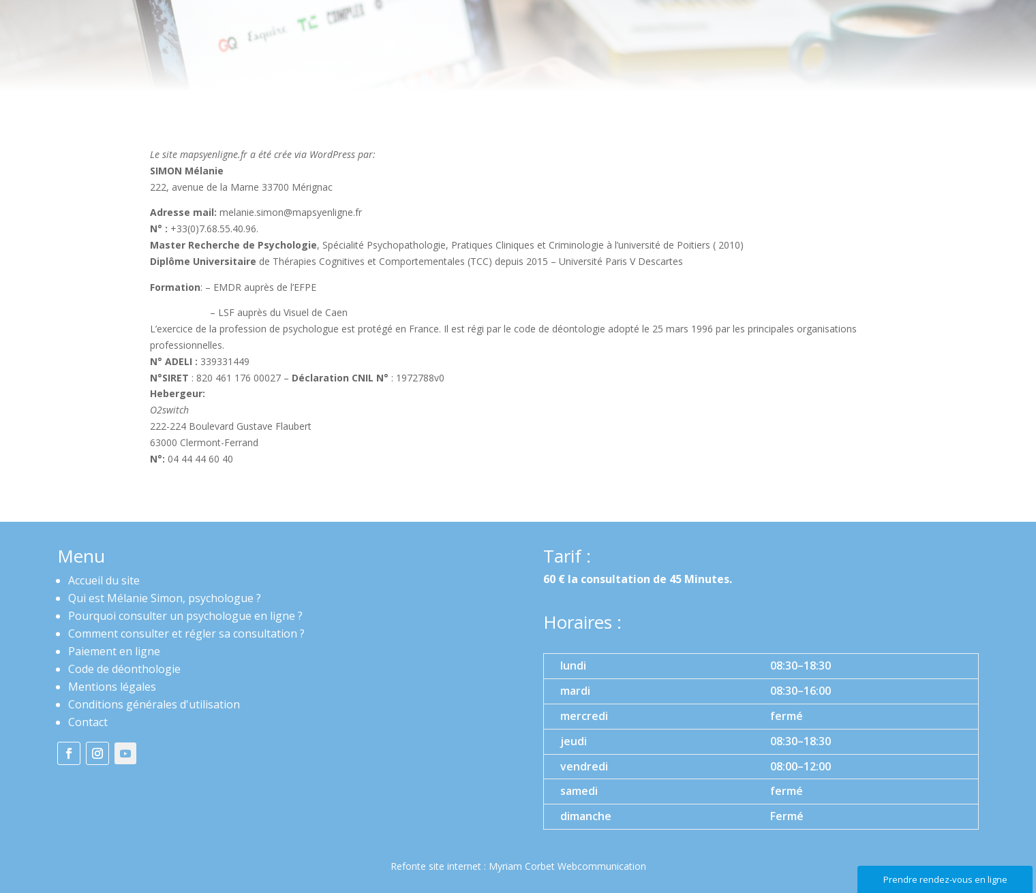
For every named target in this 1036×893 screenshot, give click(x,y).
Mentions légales (112, 686)
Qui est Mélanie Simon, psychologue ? (164, 598)
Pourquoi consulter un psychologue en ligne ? (185, 615)
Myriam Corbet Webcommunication (566, 866)
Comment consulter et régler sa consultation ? (186, 633)
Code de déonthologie (124, 668)
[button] (761, 741)
